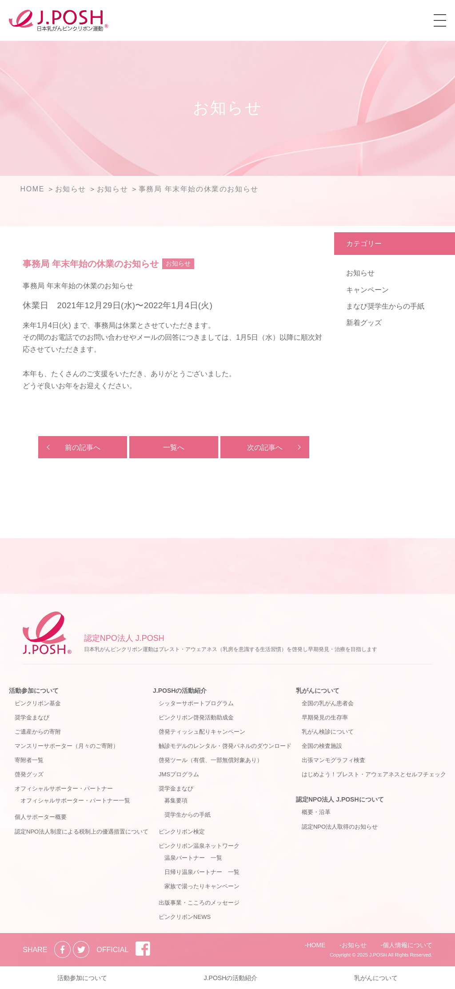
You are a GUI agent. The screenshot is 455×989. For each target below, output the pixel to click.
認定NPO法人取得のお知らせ (340, 826)
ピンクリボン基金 (38, 703)
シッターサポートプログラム (196, 703)
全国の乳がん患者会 (328, 703)
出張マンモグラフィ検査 (333, 760)
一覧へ (173, 447)
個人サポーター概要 (41, 817)
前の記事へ (82, 447)
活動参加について (34, 690)
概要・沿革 (316, 812)
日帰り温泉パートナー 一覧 (201, 872)
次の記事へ (265, 447)
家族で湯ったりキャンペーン (201, 886)
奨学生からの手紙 (187, 814)
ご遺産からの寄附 (38, 731)
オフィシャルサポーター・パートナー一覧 (75, 800)
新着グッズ (364, 322)
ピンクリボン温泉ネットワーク (199, 845)
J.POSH (378, 954)
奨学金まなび (32, 717)
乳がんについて (317, 690)
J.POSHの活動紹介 (180, 690)
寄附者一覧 (29, 760)
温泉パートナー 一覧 (193, 857)
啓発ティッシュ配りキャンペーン (202, 731)
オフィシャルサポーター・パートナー (64, 788)
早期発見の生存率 (325, 717)
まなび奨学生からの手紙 (385, 306)
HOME (316, 945)
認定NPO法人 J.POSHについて (340, 799)
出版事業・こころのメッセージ (199, 902)
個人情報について (407, 945)
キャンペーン (367, 290)
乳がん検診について (328, 731)
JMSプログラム (179, 774)
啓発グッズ (29, 774)
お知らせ (360, 273)
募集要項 (176, 800)
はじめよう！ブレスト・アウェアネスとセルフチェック (374, 774)
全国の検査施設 (322, 746)
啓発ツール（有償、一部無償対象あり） (211, 760)
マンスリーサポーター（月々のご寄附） (67, 746)
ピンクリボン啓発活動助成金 (196, 717)
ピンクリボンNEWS (185, 917)
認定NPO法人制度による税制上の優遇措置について (81, 831)
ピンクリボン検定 (182, 831)
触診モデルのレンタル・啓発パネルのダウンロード (225, 746)
